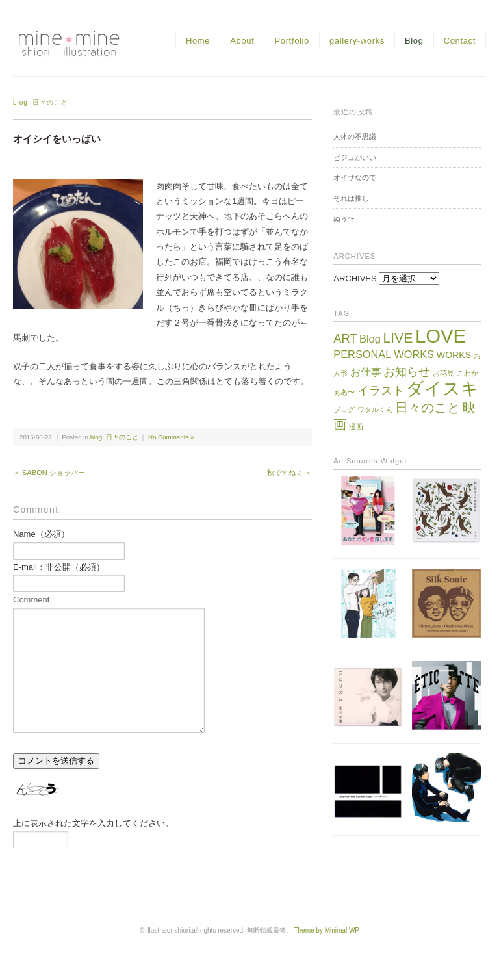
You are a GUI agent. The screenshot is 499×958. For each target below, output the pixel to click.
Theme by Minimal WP (326, 930)
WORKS (454, 355)
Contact (460, 40)
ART (345, 338)
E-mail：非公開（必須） (59, 567)
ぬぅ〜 (344, 218)
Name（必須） (41, 534)
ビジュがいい (354, 157)
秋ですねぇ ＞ (289, 472)
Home (198, 40)
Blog (414, 40)
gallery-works (357, 40)
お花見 (443, 373)
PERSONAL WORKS (383, 354)
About (242, 40)
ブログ (344, 409)
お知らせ (406, 371)
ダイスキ (442, 388)
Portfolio (291, 40)
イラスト (380, 390)
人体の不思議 (354, 136)
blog (20, 102)
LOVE (440, 335)
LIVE (398, 337)
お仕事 (365, 372)
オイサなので (354, 177)
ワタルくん (375, 409)
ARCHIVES (354, 278)
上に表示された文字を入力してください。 (93, 823)
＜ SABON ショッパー (49, 472)
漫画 (356, 426)
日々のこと (50, 102)
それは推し (351, 198)
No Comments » (171, 437)
